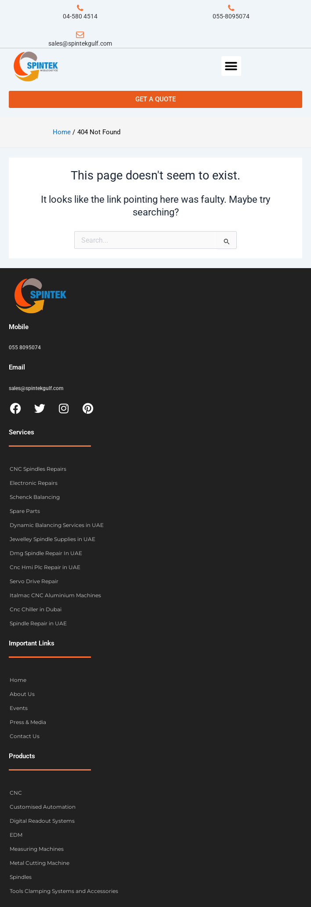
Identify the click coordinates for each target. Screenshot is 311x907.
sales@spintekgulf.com (80, 43)
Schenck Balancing (35, 497)
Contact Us (25, 736)
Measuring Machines (37, 849)
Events (19, 708)
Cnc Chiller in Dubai (35, 609)
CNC (16, 792)
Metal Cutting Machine (39, 863)
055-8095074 (231, 16)
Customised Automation (43, 806)
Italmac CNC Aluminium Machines (55, 595)
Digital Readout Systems (42, 820)
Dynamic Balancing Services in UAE (57, 525)
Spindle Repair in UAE (38, 623)
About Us (22, 694)
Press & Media (28, 722)
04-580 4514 (80, 16)
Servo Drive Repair (34, 581)
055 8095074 (25, 347)
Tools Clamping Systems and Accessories (64, 891)
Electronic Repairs (34, 483)
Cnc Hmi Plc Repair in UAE (45, 567)
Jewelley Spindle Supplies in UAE (52, 539)
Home (18, 680)
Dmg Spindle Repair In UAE (46, 553)
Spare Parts (25, 511)
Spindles (21, 877)
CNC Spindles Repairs (38, 469)
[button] (231, 66)
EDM (16, 835)
